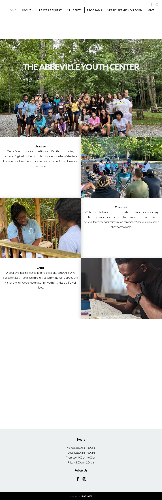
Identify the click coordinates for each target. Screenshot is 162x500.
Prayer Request (50, 10)
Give (151, 10)
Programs (94, 10)
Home (12, 10)
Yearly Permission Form (125, 10)
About (27, 10)
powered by (81, 496)
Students (74, 10)
